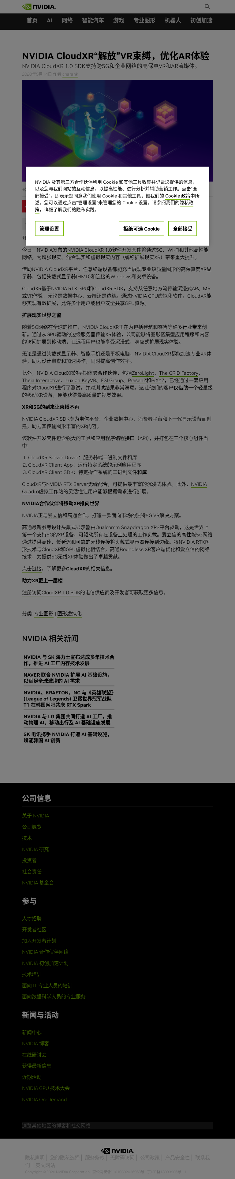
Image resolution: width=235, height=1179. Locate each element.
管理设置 (49, 229)
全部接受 (182, 229)
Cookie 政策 (177, 196)
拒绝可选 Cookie (141, 229)
